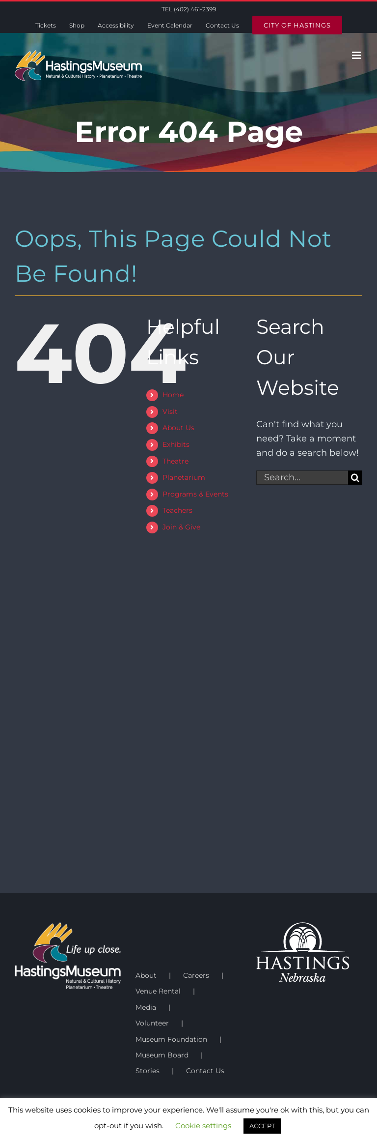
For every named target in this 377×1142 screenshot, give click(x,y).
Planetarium (183, 477)
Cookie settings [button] (203, 1125)
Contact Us (205, 1070)
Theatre (175, 461)
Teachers (177, 510)
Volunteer (152, 1023)
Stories (147, 1070)
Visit (170, 411)
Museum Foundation (171, 1039)
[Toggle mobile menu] (357, 55)
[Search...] (302, 477)
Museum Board (161, 1055)
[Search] (355, 477)
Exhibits (175, 444)
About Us (178, 427)
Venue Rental (158, 991)
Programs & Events (195, 494)
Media (145, 1007)
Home (173, 394)
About (146, 975)
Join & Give (181, 527)
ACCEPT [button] (262, 1126)
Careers (196, 975)
